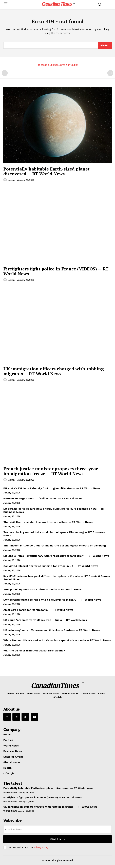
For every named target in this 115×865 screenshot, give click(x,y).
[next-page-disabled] (110, 73)
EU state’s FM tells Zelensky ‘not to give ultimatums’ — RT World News (52, 488)
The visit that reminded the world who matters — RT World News (48, 522)
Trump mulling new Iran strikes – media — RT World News (42, 589)
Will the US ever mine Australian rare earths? (34, 650)
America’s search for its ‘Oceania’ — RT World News (38, 609)
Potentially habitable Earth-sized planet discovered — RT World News (46, 171)
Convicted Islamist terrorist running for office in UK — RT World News (50, 566)
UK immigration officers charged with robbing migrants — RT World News (53, 371)
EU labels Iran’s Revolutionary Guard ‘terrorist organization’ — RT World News (56, 555)
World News (10, 792)
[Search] (105, 45)
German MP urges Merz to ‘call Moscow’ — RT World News (42, 498)
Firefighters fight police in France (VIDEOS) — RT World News (55, 271)
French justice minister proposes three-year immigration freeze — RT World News (50, 471)
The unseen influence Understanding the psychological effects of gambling (54, 545)
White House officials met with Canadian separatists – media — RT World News (57, 640)
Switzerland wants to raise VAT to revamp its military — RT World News (52, 599)
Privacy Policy (41, 847)
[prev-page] (5, 73)
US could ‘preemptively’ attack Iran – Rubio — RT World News (45, 620)
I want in (57, 839)
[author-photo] (5, 180)
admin (11, 180)
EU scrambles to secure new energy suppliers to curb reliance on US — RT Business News (54, 510)
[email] (57, 829)
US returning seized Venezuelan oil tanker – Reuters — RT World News (51, 630)
